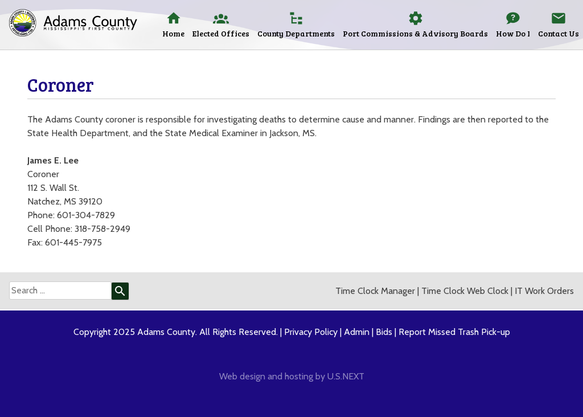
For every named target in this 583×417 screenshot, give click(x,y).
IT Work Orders (544, 290)
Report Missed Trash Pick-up (454, 331)
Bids (384, 331)
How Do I (513, 33)
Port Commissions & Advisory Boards (415, 33)
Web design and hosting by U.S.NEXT (291, 376)
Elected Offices (220, 33)
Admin (356, 331)
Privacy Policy (311, 331)
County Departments (296, 33)
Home (173, 33)
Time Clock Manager (375, 290)
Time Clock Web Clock (464, 290)
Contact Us (558, 33)
